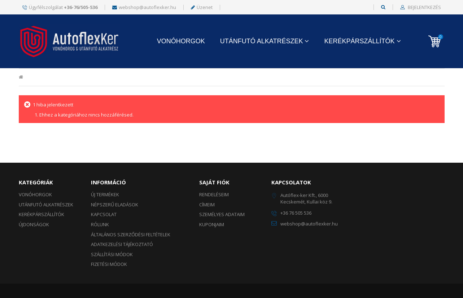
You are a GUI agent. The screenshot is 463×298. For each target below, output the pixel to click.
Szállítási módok (112, 254)
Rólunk (100, 224)
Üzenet (202, 7)
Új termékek (105, 194)
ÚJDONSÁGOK (34, 224)
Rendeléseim (214, 194)
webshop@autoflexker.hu (144, 7)
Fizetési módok (109, 264)
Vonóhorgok (181, 41)
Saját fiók (214, 182)
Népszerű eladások (114, 204)
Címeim (207, 204)
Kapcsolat (104, 214)
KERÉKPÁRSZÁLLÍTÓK (359, 41)
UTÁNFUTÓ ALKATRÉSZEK (261, 41)
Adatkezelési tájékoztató (122, 244)
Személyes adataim (222, 214)
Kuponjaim (211, 224)
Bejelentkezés (424, 7)
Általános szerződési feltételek (130, 234)
